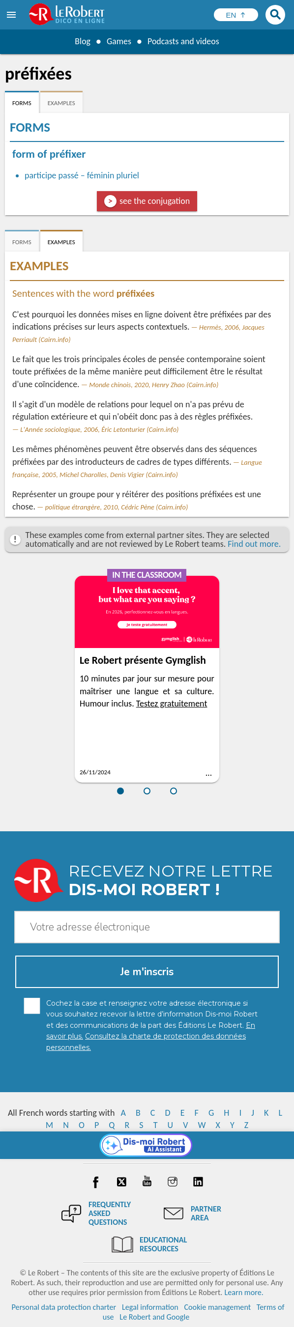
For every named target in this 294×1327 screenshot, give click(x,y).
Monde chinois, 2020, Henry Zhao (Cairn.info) (153, 384)
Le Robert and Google (154, 1317)
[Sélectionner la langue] (236, 14)
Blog (82, 41)
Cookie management (217, 1307)
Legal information (150, 1307)
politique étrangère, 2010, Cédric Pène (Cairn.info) (116, 507)
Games (118, 41)
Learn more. (243, 1292)
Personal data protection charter (64, 1307)
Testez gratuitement (171, 703)
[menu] (12, 14)
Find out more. (254, 543)
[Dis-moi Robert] (147, 1145)
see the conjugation (154, 201)
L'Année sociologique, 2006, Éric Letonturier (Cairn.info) (99, 429)
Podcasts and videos (183, 41)
